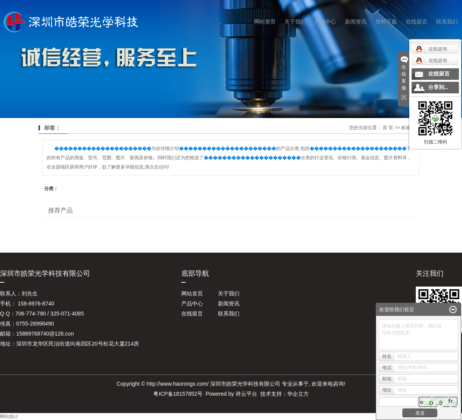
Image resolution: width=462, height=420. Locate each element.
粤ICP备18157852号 (178, 394)
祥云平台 (246, 394)
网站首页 (265, 22)
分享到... (438, 87)
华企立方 (298, 394)
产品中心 (325, 22)
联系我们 (447, 22)
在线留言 (416, 22)
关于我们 (295, 22)
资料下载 (386, 22)
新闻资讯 (356, 22)
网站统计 (9, 416)
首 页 (388, 127)
